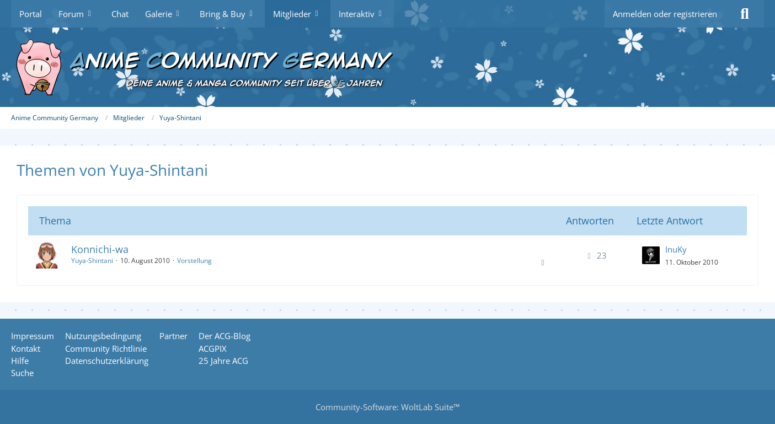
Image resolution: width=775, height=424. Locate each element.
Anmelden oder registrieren (665, 13)
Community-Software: (387, 406)
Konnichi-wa (100, 249)
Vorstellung (194, 260)
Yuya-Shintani (92, 260)
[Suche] (744, 14)
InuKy (676, 249)
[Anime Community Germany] (387, 67)
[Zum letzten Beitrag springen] (651, 255)
